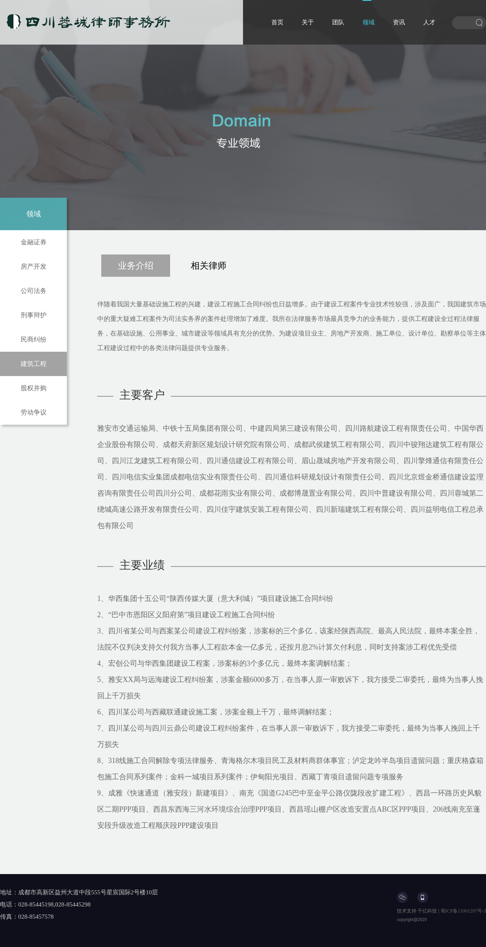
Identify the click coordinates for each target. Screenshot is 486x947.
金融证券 (34, 242)
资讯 (399, 22)
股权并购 (34, 388)
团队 (338, 22)
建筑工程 (34, 363)
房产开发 (34, 266)
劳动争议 (34, 412)
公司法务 (34, 290)
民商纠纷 (34, 339)
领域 (368, 22)
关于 (308, 22)
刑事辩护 (34, 315)
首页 (277, 22)
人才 (429, 22)
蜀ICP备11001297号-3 (463, 911)
